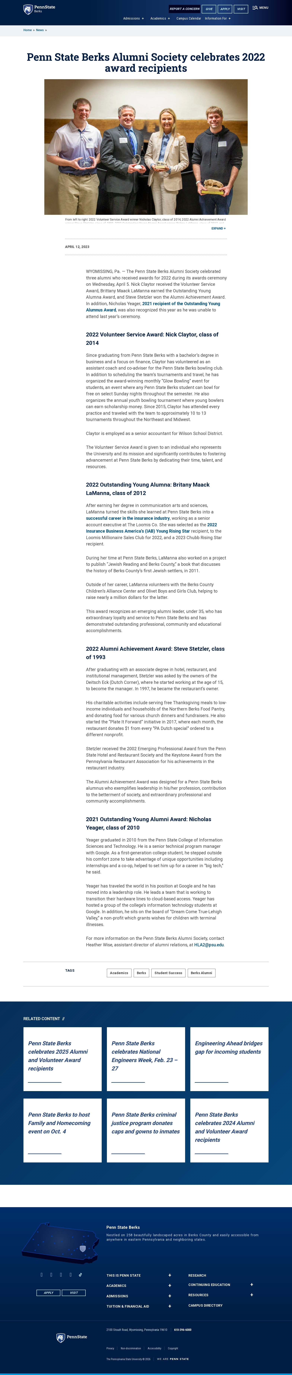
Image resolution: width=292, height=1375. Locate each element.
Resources (198, 1295)
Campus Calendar (189, 18)
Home (27, 30)
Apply (225, 9)
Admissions (131, 18)
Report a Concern (184, 9)
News (40, 30)
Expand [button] (217, 228)
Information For (216, 18)
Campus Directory (205, 1305)
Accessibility (154, 1348)
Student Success (168, 973)
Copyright (173, 1348)
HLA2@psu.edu (209, 944)
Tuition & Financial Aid (128, 1306)
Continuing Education (209, 1285)
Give (209, 9)
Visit (241, 9)
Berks (141, 973)
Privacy (110, 1348)
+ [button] (169, 1275)
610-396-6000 (182, 1330)
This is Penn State (124, 1275)
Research (197, 1275)
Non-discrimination (131, 1348)
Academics (158, 18)
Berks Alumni (201, 973)
